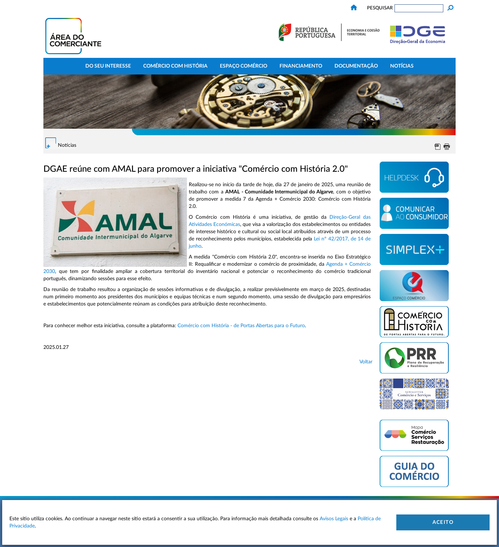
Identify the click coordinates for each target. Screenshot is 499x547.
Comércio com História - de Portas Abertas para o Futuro (241, 325)
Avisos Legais (334, 518)
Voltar (365, 361)
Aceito (442, 522)
